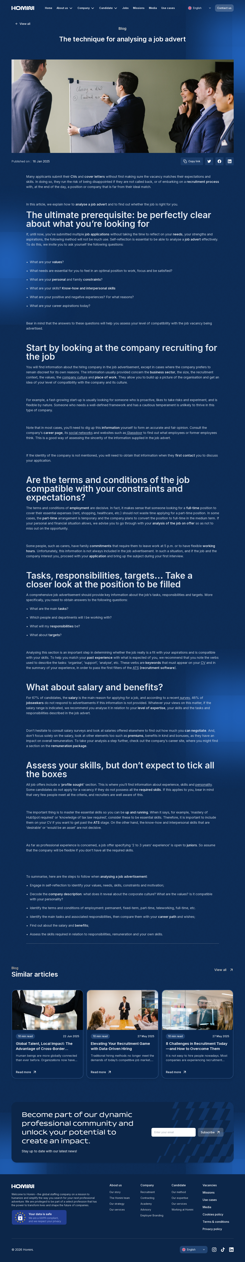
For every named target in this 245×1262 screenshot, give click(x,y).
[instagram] (214, 1249)
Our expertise (180, 1197)
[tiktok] (223, 1249)
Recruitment (147, 1192)
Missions (139, 8)
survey (184, 698)
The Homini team (119, 1197)
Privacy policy (212, 1229)
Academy (146, 1203)
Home (48, 8)
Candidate (108, 8)
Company (86, 8)
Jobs (125, 8)
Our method (179, 1192)
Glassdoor (134, 433)
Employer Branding (151, 1215)
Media (153, 8)
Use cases (168, 8)
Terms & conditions (216, 1221)
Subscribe (211, 1132)
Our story (115, 1192)
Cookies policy (213, 1214)
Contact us (224, 7)
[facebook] (219, 161)
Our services (117, 1209)
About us (65, 8)
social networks (81, 433)
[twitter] (209, 161)
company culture (74, 377)
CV (203, 663)
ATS (136, 668)
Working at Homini (182, 1209)
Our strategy (116, 1203)
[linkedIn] (230, 161)
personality (203, 784)
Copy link (191, 161)
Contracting (147, 1197)
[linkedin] (231, 1249)
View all (22, 24)
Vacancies (210, 1185)
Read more (26, 1072)
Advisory (145, 1209)
